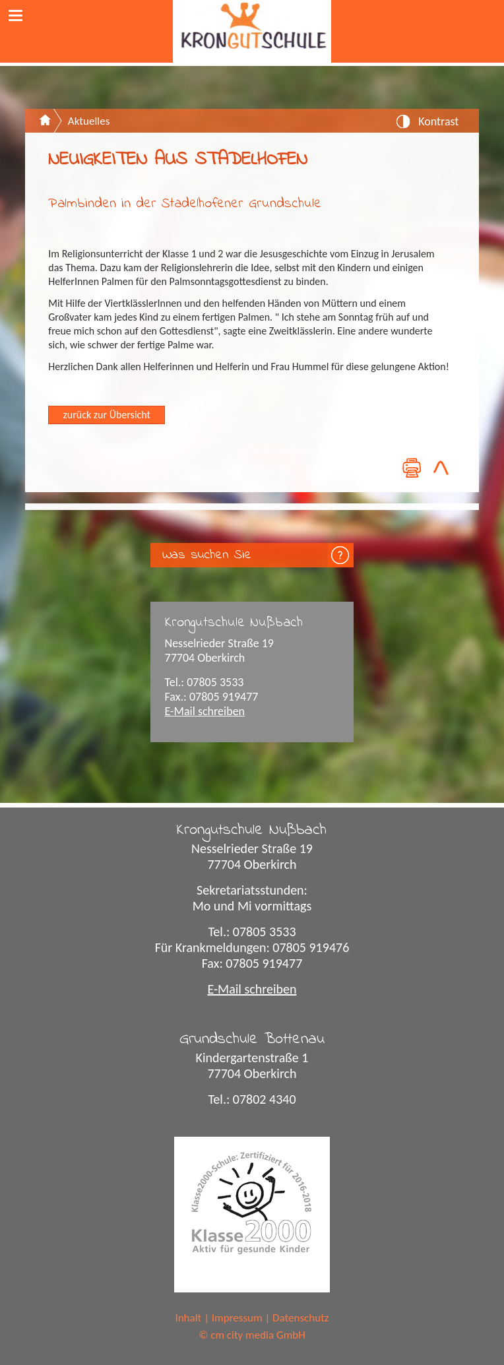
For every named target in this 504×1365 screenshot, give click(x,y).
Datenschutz (300, 1318)
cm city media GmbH (257, 1335)
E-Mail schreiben (205, 711)
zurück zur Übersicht (106, 414)
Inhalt (188, 1318)
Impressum (237, 1318)
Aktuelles (89, 121)
